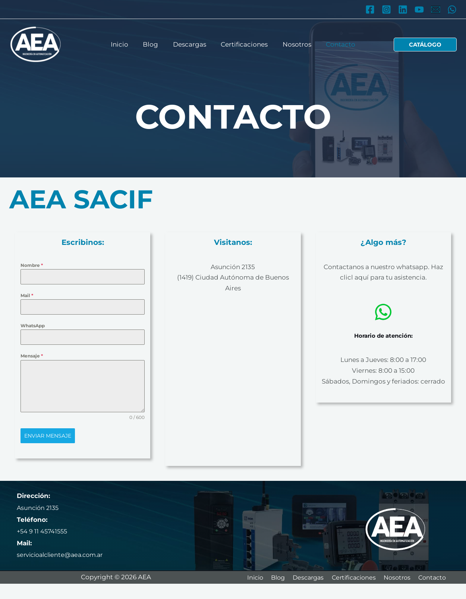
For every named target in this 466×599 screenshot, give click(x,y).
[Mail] (435, 9)
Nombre (32, 265)
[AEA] (35, 44)
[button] (425, 44)
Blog (153, 44)
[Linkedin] (402, 9)
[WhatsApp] (452, 9)
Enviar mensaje (47, 435)
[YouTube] (419, 9)
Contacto (335, 44)
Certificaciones (243, 44)
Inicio (124, 44)
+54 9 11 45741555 (43, 531)
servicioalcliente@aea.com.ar (63, 554)
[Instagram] (386, 9)
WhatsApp (33, 325)
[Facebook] (370, 9)
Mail (27, 295)
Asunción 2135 (233, 267)
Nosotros (294, 44)
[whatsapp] (383, 312)
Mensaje (32, 356)
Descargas (190, 44)
